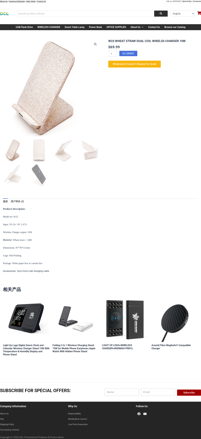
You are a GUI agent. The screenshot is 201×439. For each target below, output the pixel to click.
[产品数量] (112, 54)
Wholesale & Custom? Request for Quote (134, 64)
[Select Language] (183, 14)
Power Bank (95, 27)
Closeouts (197, 1)
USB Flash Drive (24, 27)
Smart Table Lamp (74, 27)
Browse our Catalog (174, 27)
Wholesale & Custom (77, 419)
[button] (95, 44)
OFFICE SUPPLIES (116, 27)
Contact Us (154, 27)
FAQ (2, 419)
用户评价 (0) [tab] (17, 201)
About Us (137, 27)
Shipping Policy (7, 424)
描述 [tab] (5, 201)
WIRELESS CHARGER (48, 27)
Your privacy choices (9, 430)
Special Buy (187, 1)
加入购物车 (128, 53)
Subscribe (189, 392)
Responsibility (74, 413)
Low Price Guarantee (77, 424)
